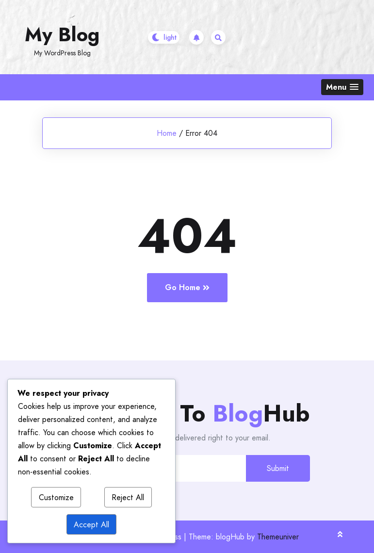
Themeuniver (278, 536)
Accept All (91, 524)
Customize (56, 497)
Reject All (128, 497)
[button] (342, 87)
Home (167, 133)
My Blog (62, 34)
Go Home (187, 287)
